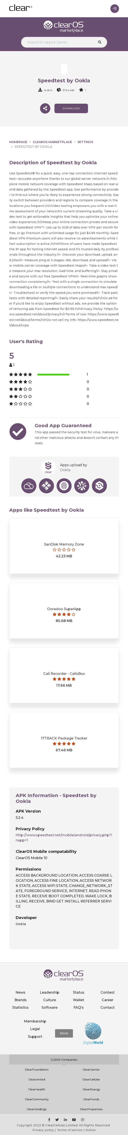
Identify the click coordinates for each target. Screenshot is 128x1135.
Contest (107, 992)
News (20, 992)
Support (35, 1037)
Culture (49, 1000)
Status (78, 992)
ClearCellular (91, 1079)
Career (107, 1000)
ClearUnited (36, 1079)
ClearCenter (91, 1069)
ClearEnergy (91, 1089)
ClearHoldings (37, 1109)
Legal (35, 1029)
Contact (107, 1007)
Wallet (78, 1000)
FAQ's (78, 1007)
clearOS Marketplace (52, 142)
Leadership (49, 992)
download (71, 108)
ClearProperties (91, 1109)
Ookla (65, 470)
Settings (85, 142)
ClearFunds (91, 1099)
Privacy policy (43, 1130)
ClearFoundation (37, 1069)
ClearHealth (36, 1089)
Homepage (18, 142)
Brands (20, 1000)
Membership (35, 1021)
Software (49, 1007)
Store (64, 1033)
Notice (90, 1130)
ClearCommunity (37, 1099)
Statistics (20, 1007)
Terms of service (70, 1130)
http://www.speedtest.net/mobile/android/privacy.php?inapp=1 (64, 837)
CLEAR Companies (64, 1059)
